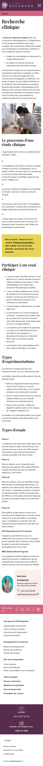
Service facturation (12, 689)
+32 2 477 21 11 (21, 716)
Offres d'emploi (11, 677)
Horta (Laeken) (10, 664)
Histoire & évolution (12, 635)
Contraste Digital (17, 761)
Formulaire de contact (14, 693)
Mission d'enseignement (14, 646)
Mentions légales (9, 746)
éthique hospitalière (24, 242)
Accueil (5, 13)
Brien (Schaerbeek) (12, 667)
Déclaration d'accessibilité (13, 750)
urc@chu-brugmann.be (28, 594)
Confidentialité (8, 754)
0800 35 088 (21, 730)
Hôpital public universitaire (15, 626)
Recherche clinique (12, 653)
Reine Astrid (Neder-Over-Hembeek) (19, 670)
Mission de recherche (13, 650)
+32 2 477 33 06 (28, 590)
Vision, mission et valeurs (14, 629)
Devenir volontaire (12, 681)
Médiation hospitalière (14, 685)
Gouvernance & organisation (16, 632)
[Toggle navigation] (39, 5)
